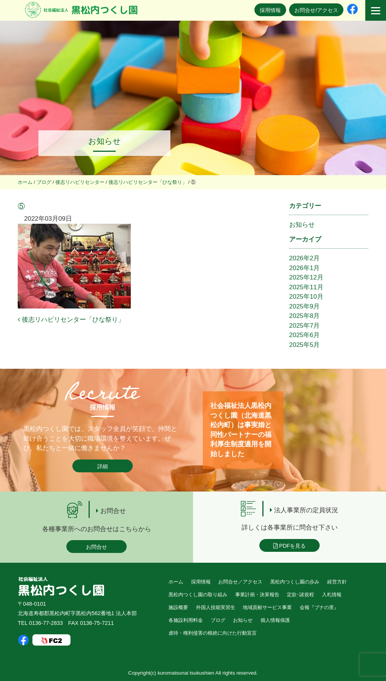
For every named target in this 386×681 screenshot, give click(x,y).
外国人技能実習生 (215, 607)
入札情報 (332, 594)
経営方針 (337, 582)
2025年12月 (306, 277)
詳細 (102, 466)
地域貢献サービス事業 (267, 607)
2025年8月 (304, 315)
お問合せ (96, 547)
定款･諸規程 (300, 594)
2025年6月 (304, 335)
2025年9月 (304, 306)
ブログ (218, 620)
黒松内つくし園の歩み (294, 582)
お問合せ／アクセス (240, 582)
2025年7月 (304, 325)
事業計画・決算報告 (257, 594)
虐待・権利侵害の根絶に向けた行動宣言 (212, 633)
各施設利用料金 (185, 620)
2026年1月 (304, 268)
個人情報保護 (275, 620)
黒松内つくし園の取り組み (197, 594)
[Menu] (375, 10)
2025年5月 (304, 344)
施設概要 (178, 607)
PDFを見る (289, 546)
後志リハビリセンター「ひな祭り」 (71, 319)
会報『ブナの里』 (319, 607)
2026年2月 (304, 258)
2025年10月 (306, 296)
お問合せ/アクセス (316, 10)
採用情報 (270, 10)
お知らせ (302, 224)
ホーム (175, 582)
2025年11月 (306, 287)
